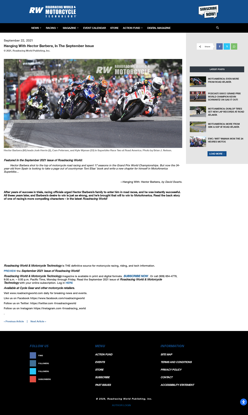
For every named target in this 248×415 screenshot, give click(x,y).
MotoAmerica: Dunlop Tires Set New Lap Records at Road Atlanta (226, 111)
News (36, 27)
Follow (83, 363)
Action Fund (133, 27)
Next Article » (38, 321)
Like (85, 355)
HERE (69, 282)
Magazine (71, 27)
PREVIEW (10, 270)
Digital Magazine (158, 27)
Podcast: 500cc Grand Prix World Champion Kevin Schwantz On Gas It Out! (224, 96)
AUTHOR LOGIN (121, 405)
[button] (217, 27)
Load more (217, 153)
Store (114, 27)
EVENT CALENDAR (94, 27)
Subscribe (82, 379)
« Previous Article (14, 321)
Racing (52, 27)
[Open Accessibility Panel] (243, 402)
